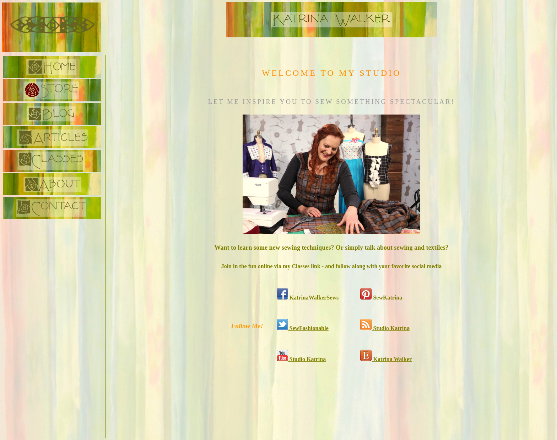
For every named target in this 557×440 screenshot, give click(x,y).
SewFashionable (303, 328)
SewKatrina (381, 298)
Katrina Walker (386, 359)
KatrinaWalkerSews (308, 298)
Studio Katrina (385, 328)
